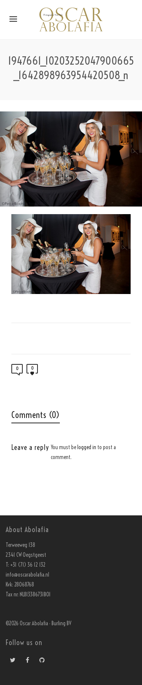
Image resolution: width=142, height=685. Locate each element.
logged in (86, 447)
